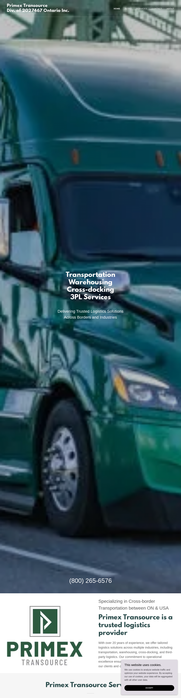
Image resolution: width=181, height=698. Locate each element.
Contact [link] (157, 9)
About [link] (170, 9)
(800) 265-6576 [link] (90, 580)
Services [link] (141, 9)
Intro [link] (128, 9)
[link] (38, 11)
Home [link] (117, 9)
